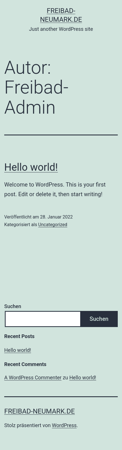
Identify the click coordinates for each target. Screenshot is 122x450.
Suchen (12, 306)
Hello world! (31, 167)
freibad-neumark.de (39, 411)
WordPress (64, 425)
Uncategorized (52, 224)
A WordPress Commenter (33, 377)
